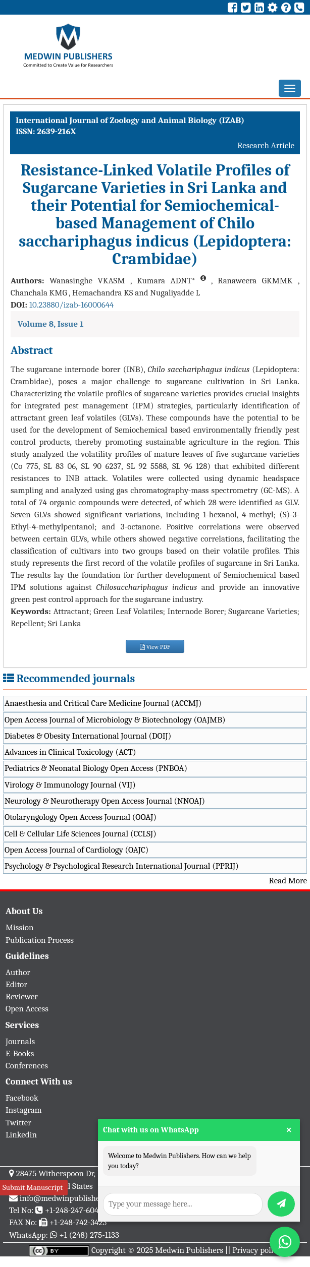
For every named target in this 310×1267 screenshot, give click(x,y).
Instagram (24, 1110)
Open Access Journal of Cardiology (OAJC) (76, 850)
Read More (288, 880)
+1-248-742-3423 (78, 1222)
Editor (16, 984)
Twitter (18, 1122)
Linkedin (21, 1134)
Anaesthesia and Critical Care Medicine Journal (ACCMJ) (103, 703)
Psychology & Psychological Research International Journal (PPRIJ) (122, 866)
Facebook (22, 1098)
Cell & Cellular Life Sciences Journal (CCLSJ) (81, 833)
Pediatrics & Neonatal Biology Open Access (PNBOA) (96, 768)
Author (18, 972)
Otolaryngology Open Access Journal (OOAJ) (81, 817)
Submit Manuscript (33, 1187)
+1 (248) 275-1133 (89, 1235)
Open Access (27, 1008)
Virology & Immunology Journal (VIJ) (70, 785)
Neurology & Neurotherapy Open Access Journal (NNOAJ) (105, 801)
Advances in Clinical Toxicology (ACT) (70, 752)
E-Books (20, 1053)
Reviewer (22, 996)
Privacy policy (256, 1250)
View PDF (155, 646)
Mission (20, 927)
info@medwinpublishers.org (70, 1198)
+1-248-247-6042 (74, 1210)
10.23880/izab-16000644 (71, 305)
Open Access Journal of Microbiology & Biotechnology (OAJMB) (115, 720)
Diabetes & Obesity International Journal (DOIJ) (88, 736)
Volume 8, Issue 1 (51, 324)
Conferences (27, 1065)
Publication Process (40, 940)
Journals (20, 1041)
